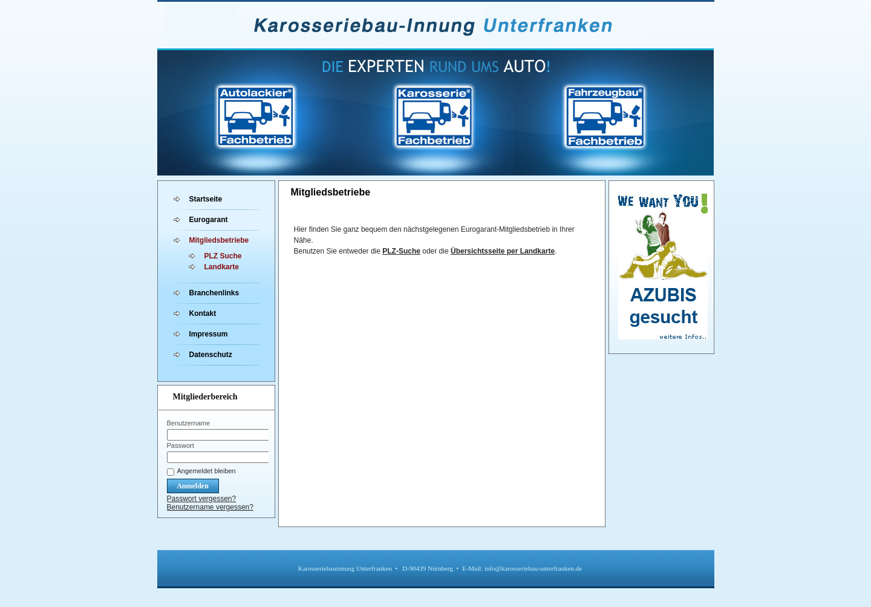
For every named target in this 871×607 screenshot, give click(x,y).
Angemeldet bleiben (206, 470)
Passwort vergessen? (202, 498)
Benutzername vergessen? (210, 507)
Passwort (180, 445)
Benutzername (188, 423)
